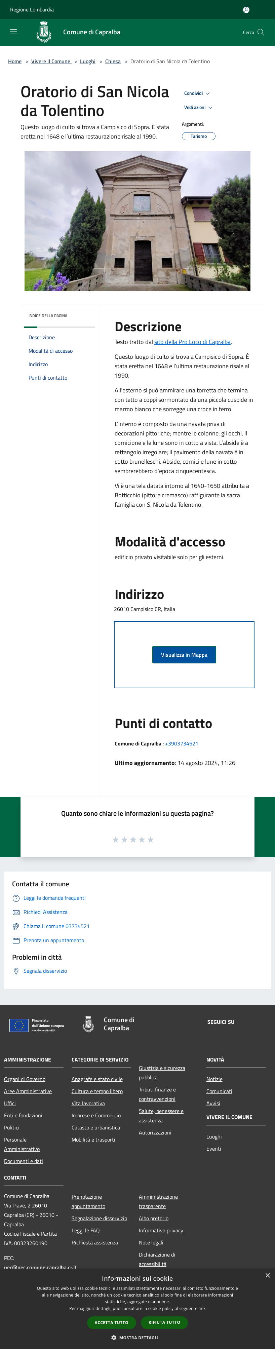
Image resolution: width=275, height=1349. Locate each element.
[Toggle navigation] (13, 32)
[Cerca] (261, 32)
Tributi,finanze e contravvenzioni (157, 1094)
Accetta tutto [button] (111, 1322)
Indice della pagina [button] (48, 315)
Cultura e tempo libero (97, 1091)
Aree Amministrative (28, 1091)
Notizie (214, 1079)
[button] (137, 1337)
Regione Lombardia (32, 9)
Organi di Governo (24, 1079)
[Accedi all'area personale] (246, 10)
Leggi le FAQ (86, 1230)
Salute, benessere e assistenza (161, 1115)
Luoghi (87, 61)
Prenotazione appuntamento (88, 1201)
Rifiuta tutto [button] (165, 1322)
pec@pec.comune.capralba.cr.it (40, 1267)
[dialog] (137, 1309)
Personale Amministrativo (22, 1144)
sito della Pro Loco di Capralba (192, 341)
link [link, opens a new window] (202, 1308)
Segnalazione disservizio (99, 1218)
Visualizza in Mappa (184, 655)
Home (15, 61)
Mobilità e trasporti (93, 1139)
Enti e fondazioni (23, 1115)
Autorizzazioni (155, 1132)
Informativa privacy (161, 1230)
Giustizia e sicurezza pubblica (162, 1072)
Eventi (213, 1149)
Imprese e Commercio (96, 1115)
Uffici (10, 1103)
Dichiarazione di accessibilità (157, 1259)
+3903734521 (181, 743)
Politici (11, 1127)
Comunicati (219, 1091)
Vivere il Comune (51, 61)
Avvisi (213, 1103)
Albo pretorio (153, 1218)
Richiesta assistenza (95, 1242)
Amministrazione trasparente (158, 1201)
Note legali (151, 1242)
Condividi (198, 93)
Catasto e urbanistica (96, 1127)
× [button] (267, 1275)
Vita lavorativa (88, 1103)
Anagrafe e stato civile (97, 1079)
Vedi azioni (199, 108)
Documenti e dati (23, 1161)
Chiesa (113, 61)
